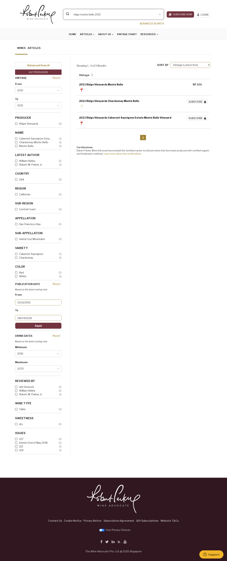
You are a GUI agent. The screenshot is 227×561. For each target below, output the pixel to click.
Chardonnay (26, 257)
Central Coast (27, 209)
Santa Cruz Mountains (32, 239)
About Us (104, 34)
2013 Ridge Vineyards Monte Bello (101, 84)
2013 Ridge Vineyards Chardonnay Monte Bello (109, 100)
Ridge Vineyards (28, 123)
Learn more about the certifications (122, 153)
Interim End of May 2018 (33, 442)
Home (72, 34)
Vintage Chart (127, 34)
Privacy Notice (92, 520)
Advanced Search (38, 65)
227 (21, 438)
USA (21, 179)
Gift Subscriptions (147, 520)
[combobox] (113, 14)
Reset (56, 78)
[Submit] (67, 14)
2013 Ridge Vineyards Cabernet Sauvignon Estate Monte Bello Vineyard (125, 117)
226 (21, 450)
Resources (148, 34)
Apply (38, 325)
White (22, 276)
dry (21, 424)
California (24, 194)
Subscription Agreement (119, 520)
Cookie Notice (73, 520)
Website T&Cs (169, 520)
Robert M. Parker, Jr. (30, 164)
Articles (86, 34)
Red (21, 272)
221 (21, 446)
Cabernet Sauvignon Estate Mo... (35, 138)
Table (22, 409)
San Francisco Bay (30, 224)
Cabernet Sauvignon (31, 253)
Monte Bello (26, 145)
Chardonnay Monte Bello (33, 142)
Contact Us (55, 520)
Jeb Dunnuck (26, 386)
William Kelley (27, 160)
